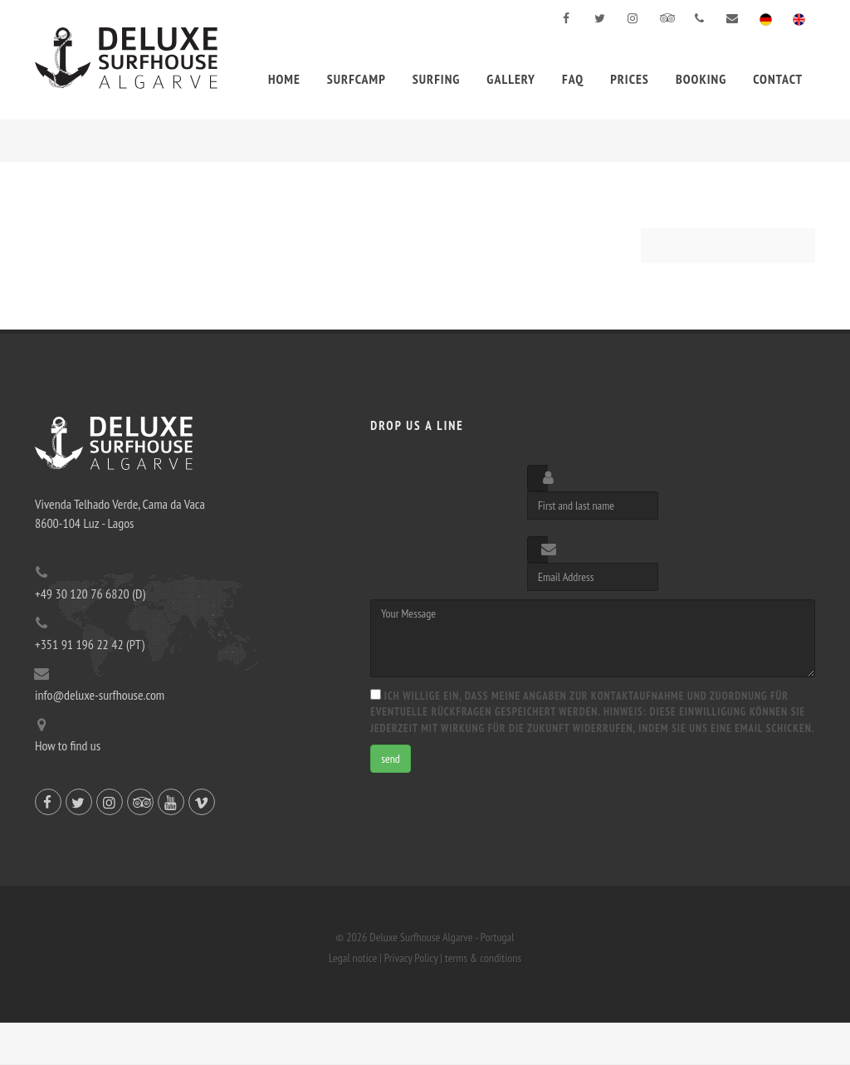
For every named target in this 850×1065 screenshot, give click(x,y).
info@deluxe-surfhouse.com (99, 694)
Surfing (437, 79)
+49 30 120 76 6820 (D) (90, 593)
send (390, 758)
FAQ (573, 79)
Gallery (510, 79)
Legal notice (353, 957)
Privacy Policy (410, 957)
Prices (629, 79)
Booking (701, 79)
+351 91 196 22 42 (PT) (89, 644)
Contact (778, 79)
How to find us (67, 745)
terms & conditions (483, 957)
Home (284, 79)
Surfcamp (356, 79)
